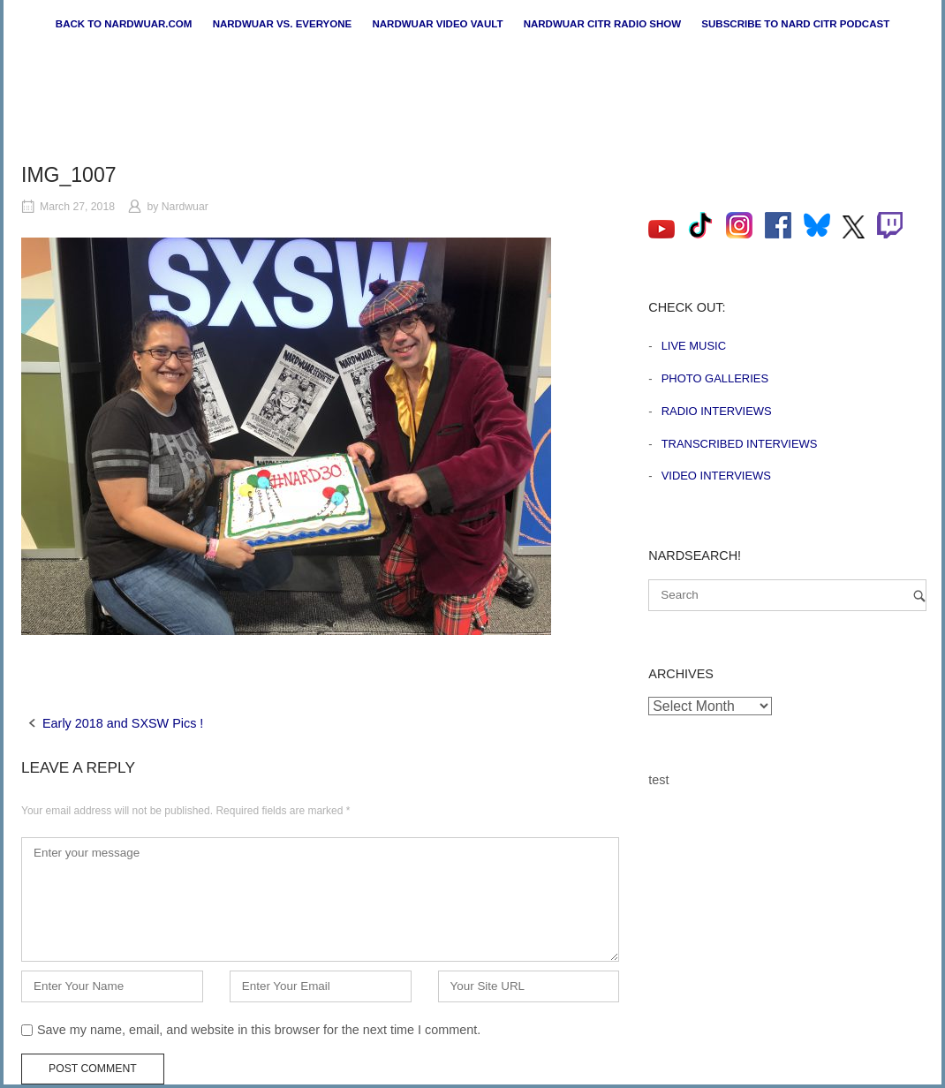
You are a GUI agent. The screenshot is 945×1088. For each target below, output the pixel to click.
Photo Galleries (715, 378)
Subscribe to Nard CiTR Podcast (795, 24)
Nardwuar (185, 206)
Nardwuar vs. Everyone (282, 24)
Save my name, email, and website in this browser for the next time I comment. (258, 1030)
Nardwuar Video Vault (437, 24)
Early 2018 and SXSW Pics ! (122, 723)
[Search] (919, 595)
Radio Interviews (717, 411)
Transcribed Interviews (740, 443)
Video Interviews (716, 475)
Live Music (694, 345)
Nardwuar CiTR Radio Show (602, 24)
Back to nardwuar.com (124, 24)
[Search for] (787, 595)
